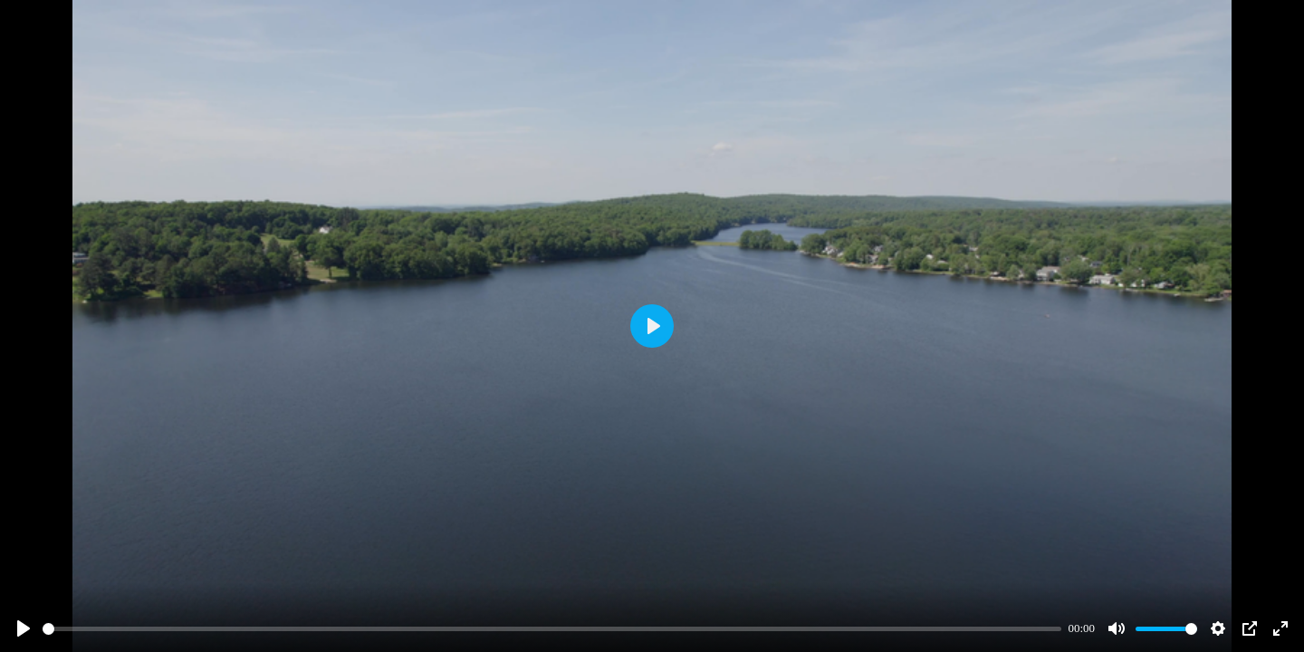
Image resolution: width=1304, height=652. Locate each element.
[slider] (552, 629)
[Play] (23, 628)
